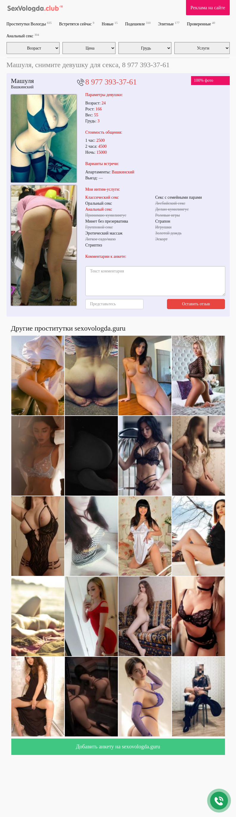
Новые (110, 23)
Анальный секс (23, 35)
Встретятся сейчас (76, 23)
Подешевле (138, 23)
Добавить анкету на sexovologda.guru (118, 747)
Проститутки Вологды (29, 23)
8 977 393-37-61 (111, 82)
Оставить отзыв (196, 304)
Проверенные (201, 23)
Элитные (168, 23)
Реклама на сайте (207, 7)
